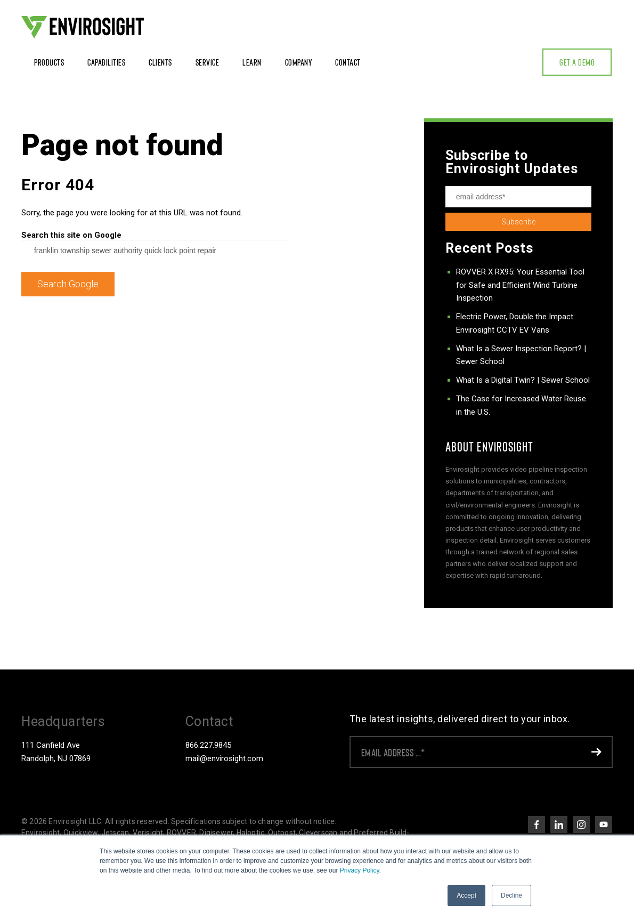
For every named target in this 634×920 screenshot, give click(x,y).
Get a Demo (577, 62)
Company (298, 62)
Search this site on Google (71, 235)
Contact (348, 62)
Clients (160, 62)
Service (208, 62)
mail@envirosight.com (224, 758)
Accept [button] (466, 895)
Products (49, 62)
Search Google (68, 283)
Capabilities (106, 62)
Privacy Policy (359, 870)
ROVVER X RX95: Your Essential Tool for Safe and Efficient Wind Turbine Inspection (520, 285)
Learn (252, 62)
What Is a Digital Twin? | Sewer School (523, 380)
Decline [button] (511, 895)
